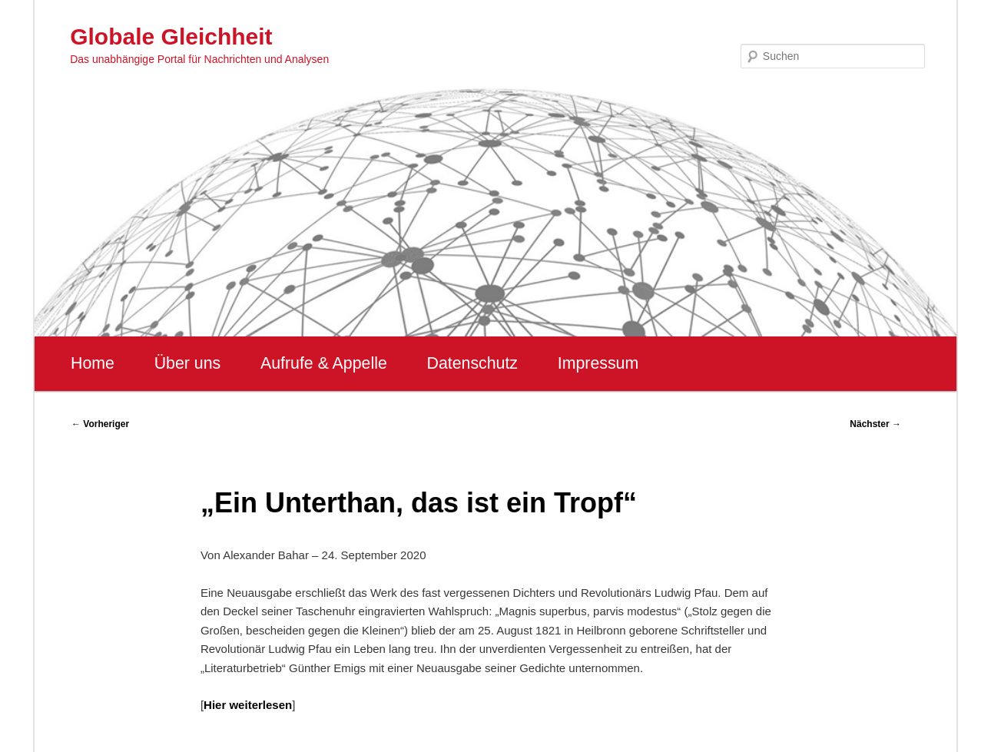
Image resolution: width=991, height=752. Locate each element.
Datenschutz (472, 363)
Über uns (187, 363)
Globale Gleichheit (171, 36)
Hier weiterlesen (248, 704)
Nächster (875, 424)
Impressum (598, 363)
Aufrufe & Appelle (323, 363)
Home (92, 363)
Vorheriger (100, 424)
